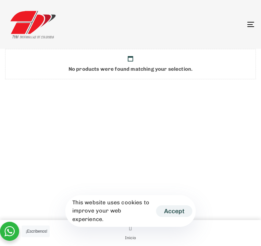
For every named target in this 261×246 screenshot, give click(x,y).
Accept (174, 211)
